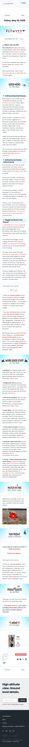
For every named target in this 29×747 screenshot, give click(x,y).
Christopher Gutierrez (11, 605)
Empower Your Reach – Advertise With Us (13, 726)
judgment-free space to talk (15, 171)
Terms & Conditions (6, 741)
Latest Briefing (6, 716)
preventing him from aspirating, (17, 243)
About (4, 719)
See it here (12, 576)
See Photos (20, 437)
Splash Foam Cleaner (12, 463)
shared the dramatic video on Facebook (14, 254)
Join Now (22, 700)
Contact (4, 723)
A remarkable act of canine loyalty (12, 225)
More (13, 393)
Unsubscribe (5, 653)
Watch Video (14, 378)
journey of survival (7, 103)
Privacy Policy (16, 741)
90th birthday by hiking (17, 52)
